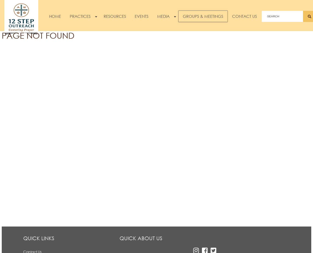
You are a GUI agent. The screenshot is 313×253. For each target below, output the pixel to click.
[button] (96, 17)
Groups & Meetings (203, 16)
